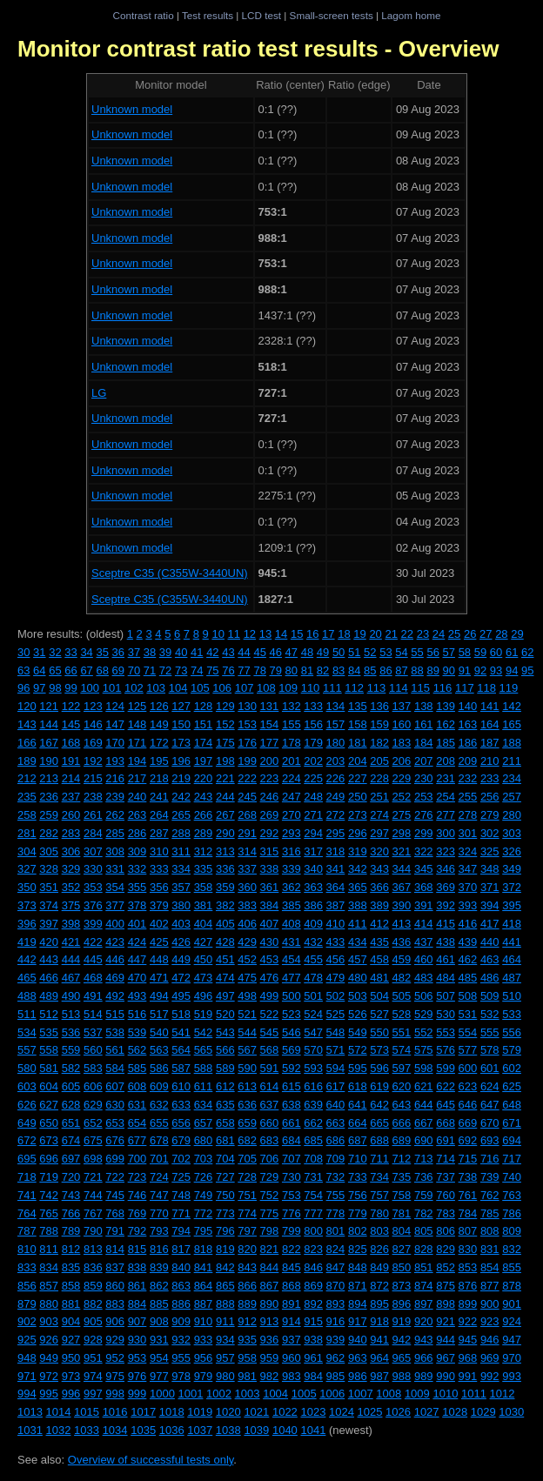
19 (359, 633)
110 (310, 687)
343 (379, 868)
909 (181, 1321)
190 (48, 760)
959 (269, 1357)
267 (225, 814)
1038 (228, 1430)
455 (313, 959)
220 (203, 778)
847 (335, 1267)
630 (114, 1104)
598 (423, 1068)
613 (247, 1086)
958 (247, 1357)
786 (511, 1213)
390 (402, 905)
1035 (143, 1430)
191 (71, 760)
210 (489, 760)
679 (181, 1140)
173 (181, 742)
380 (181, 905)
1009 (417, 1393)
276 (423, 814)
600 (468, 1068)
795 (203, 1230)
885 (159, 1303)
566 (225, 1049)
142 (511, 706)
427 (203, 941)
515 (114, 1014)
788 (48, 1230)
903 (48, 1321)
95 (527, 670)
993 (511, 1376)
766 (71, 1213)
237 (71, 796)
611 (203, 1086)
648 (511, 1104)
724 (159, 1176)
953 (137, 1357)
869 (313, 1285)
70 (134, 670)
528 (402, 1014)
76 (228, 670)
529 (423, 1014)
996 (71, 1393)
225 (313, 778)
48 (307, 652)
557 (27, 1049)
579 (511, 1049)
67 (86, 670)
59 (480, 652)
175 (225, 742)
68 (102, 670)
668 (445, 1122)
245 (247, 796)
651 (71, 1122)
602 (511, 1068)
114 (398, 687)
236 (48, 796)
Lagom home (410, 15)
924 (511, 1321)
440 (489, 941)
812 (71, 1249)
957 (225, 1357)
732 (335, 1176)
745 (114, 1195)
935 (247, 1339)
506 (423, 995)
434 (357, 941)
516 (137, 1014)
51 (354, 652)
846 (313, 1267)
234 (511, 778)
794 (181, 1230)
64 (39, 670)
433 (335, 941)
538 (114, 1032)
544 (247, 1032)
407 (269, 923)
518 (181, 1014)
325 (489, 851)
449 (181, 959)
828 (423, 1249)
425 (159, 941)
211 (511, 760)
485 (468, 977)
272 (335, 814)
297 (379, 833)
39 (165, 652)
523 (291, 1014)
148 (137, 724)
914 (291, 1321)
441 (511, 941)
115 (420, 687)
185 (445, 742)
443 (48, 959)
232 (468, 778)
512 (48, 1014)
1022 (285, 1411)
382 (225, 905)
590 (247, 1068)
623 (468, 1086)
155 (291, 724)
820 (247, 1249)
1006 (332, 1393)
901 (511, 1303)
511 (27, 1014)
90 (449, 670)
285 (114, 833)
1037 (199, 1430)
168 (71, 742)
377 (114, 905)
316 (291, 851)
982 (269, 1376)
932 (181, 1339)
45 (259, 652)
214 (71, 778)
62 (527, 652)
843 (247, 1267)
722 (114, 1176)
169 (93, 742)
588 (203, 1068)
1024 (341, 1411)
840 (181, 1267)
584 (114, 1068)
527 (379, 1014)
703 (203, 1158)
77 (244, 670)
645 (445, 1104)
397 (48, 923)
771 (181, 1213)
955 (181, 1357)
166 (27, 742)
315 (269, 851)
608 (137, 1086)
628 (71, 1104)
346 (445, 868)
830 (468, 1249)
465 (27, 977)
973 (71, 1376)
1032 (58, 1430)
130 (247, 706)
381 (203, 905)
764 (27, 1213)
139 (445, 706)
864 (203, 1285)
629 (93, 1104)
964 (379, 1357)
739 (489, 1176)
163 (468, 724)
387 (335, 905)
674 (71, 1140)
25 (454, 633)
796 (225, 1230)
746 (137, 1195)
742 (48, 1195)
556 (511, 1032)
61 (512, 652)
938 (313, 1339)
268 (247, 814)
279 (489, 814)
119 (509, 687)
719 (48, 1176)
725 (181, 1176)
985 (335, 1376)
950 (71, 1357)
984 (313, 1376)
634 (203, 1104)
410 (335, 923)
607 (114, 1086)
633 (181, 1104)
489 (48, 995)
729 (269, 1176)
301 (468, 833)
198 (225, 760)
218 (159, 778)
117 (464, 687)
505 (402, 995)
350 (27, 887)
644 (423, 1104)
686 (335, 1140)
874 (423, 1285)
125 (137, 706)
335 (203, 868)
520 (225, 1014)
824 (335, 1249)
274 (379, 814)
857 (48, 1285)
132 (291, 706)
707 (291, 1158)
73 (181, 670)
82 (323, 670)
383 (247, 905)
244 (225, 796)
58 (465, 652)
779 (357, 1213)
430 (269, 941)
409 (313, 923)
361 (269, 887)
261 (93, 814)
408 (291, 923)
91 (465, 670)
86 (385, 670)
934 (225, 1339)
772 (203, 1213)
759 (423, 1195)
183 (402, 742)
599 (445, 1068)
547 (313, 1032)
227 (357, 778)
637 (269, 1104)
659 (247, 1122)
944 (445, 1339)
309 (137, 851)
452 (247, 959)
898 (445, 1303)
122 (71, 706)
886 (181, 1303)
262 (114, 814)
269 (269, 814)
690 (423, 1140)
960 (291, 1357)
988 (402, 1376)
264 (159, 814)
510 (511, 995)
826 (379, 1249)
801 (335, 1230)
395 (511, 905)
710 (357, 1158)
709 (335, 1158)
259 (48, 814)
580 (27, 1068)
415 (445, 923)
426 (181, 941)
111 (332, 687)
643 (402, 1104)
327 (27, 868)
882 (93, 1303)
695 (27, 1158)
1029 (483, 1411)
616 (313, 1086)
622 (445, 1086)
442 (27, 959)
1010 (445, 1393)
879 (27, 1303)
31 (39, 652)
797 (247, 1230)
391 (423, 905)
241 (159, 796)
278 (468, 814)
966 (423, 1357)
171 (137, 742)
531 (468, 1014)
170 (114, 742)
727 (225, 1176)
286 (137, 833)
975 (114, 1376)
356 (159, 887)
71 (150, 670)
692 (468, 1140)
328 (48, 868)
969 (489, 1357)
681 (225, 1140)
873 (402, 1285)
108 (266, 687)
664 (357, 1122)
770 (159, 1213)
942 (402, 1339)
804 (402, 1230)
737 (445, 1176)
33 (70, 652)
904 (71, 1321)
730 (291, 1176)
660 (269, 1122)
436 (402, 941)
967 (445, 1357)
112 (354, 687)
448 (159, 959)
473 (203, 977)
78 (259, 670)
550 (379, 1032)
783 (445, 1213)
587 (181, 1068)
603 (27, 1086)
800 (313, 1230)
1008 (388, 1393)
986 (357, 1376)
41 (197, 652)
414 (423, 923)
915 (313, 1321)
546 (291, 1032)
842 (225, 1267)
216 (114, 778)
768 (114, 1213)
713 (423, 1158)
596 (379, 1068)
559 (71, 1049)
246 (269, 796)
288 (181, 833)
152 (225, 724)
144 (48, 724)
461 (445, 959)
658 (225, 1122)
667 (423, 1122)
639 (313, 1104)
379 (159, 905)
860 (114, 1285)
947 (511, 1339)
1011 (473, 1393)
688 (379, 1140)
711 (379, 1158)
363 (313, 887)
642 (379, 1104)
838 (137, 1267)
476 (269, 977)
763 (511, 1195)
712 (402, 1158)
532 (489, 1014)
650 (48, 1122)
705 (247, 1158)
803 (379, 1230)
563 (159, 1049)
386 (313, 905)
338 (269, 868)
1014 (58, 1411)
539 (137, 1032)
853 (468, 1267)
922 (468, 1321)
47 (291, 652)
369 (445, 887)
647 (489, 1104)
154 (269, 724)
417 (489, 923)
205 (379, 760)
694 (511, 1140)
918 (379, 1321)
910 (203, 1321)
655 (159, 1122)
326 (511, 851)
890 (269, 1303)
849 (379, 1267)
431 (291, 941)
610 (181, 1086)
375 (71, 905)
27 (485, 633)
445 (93, 959)
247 (291, 796)
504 (379, 995)
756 (357, 1195)
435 (379, 941)
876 (468, 1285)
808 (489, 1230)
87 (401, 670)
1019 (199, 1411)
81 (307, 670)
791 (114, 1230)
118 (486, 687)
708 (313, 1158)
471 (159, 977)
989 (423, 1376)
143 (27, 724)
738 (468, 1176)
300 (445, 833)
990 (445, 1376)
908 (159, 1321)
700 (137, 1158)
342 (357, 868)
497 (225, 995)
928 (93, 1339)
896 (402, 1303)
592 (291, 1068)
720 (71, 1176)
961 (313, 1357)
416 (468, 923)
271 (313, 814)
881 (71, 1303)
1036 (171, 1430)
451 (225, 959)
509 (489, 995)
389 (379, 905)
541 (181, 1032)
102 (134, 687)
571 (335, 1049)
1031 (30, 1430)
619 (379, 1086)
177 (269, 742)
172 (159, 742)
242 (181, 796)
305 (48, 851)
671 (511, 1122)
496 (203, 995)
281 (27, 833)
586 (159, 1068)
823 (313, 1249)
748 (181, 1195)
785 (489, 1213)
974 (93, 1376)
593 (313, 1068)
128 (203, 706)
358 (203, 887)
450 (203, 959)
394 (489, 905)
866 (247, 1285)
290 (225, 833)
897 (423, 1303)
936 (269, 1339)
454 (291, 959)
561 (114, 1049)
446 (114, 959)
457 (357, 959)
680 (203, 1140)
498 (247, 995)
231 (445, 778)
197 (203, 760)
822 (291, 1249)
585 (137, 1068)
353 (93, 887)
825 (357, 1249)
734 (379, 1176)
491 (93, 995)
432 (313, 941)
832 (511, 1249)
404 (203, 923)
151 (203, 724)
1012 (502, 1393)
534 (27, 1032)
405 (225, 923)
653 (114, 1122)
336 (225, 868)
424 (137, 941)
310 (159, 851)
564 (181, 1049)
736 (423, 1176)
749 (203, 1195)
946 (489, 1339)
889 (247, 1303)
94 (512, 670)
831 (489, 1249)
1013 (30, 1411)
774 (247, 1213)
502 (335, 995)
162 (445, 724)
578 (489, 1049)
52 (370, 652)
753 (291, 1195)
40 (181, 652)
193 (114, 760)
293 (291, 833)
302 (489, 833)
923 (489, 1321)
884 (137, 1303)
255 (468, 796)
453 (269, 959)
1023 (312, 1411)
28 (501, 633)
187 (489, 742)
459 (402, 959)
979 (203, 1376)
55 (417, 652)
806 (445, 1230)
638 (291, 1104)
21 (391, 633)
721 (93, 1176)
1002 (218, 1393)
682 (247, 1140)
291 (247, 833)
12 (250, 633)
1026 (398, 1411)
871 (357, 1285)
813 (93, 1249)
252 (402, 796)
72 (165, 670)
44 (244, 652)
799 (291, 1230)
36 (118, 652)
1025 (370, 1411)
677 (137, 1140)
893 (335, 1303)
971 (27, 1376)
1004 (275, 1393)
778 (335, 1213)
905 (93, 1321)
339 (291, 868)
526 (357, 1014)
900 (489, 1303)
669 (468, 1122)
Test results (207, 15)
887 (203, 1303)
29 (517, 633)
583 (93, 1068)
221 (225, 778)
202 (313, 760)
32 (55, 652)
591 (269, 1068)
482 (402, 977)
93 (496, 670)
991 (468, 1376)
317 (313, 851)
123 (93, 706)
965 (402, 1357)
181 (357, 742)
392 (445, 905)
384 (269, 905)
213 (48, 778)
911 (225, 1321)
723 (137, 1176)
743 (71, 1195)
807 (468, 1230)
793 (159, 1230)
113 (376, 687)
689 (402, 1140)
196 (181, 760)
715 (468, 1158)
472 (181, 977)
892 (313, 1303)
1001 (191, 1393)
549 (357, 1032)
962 (335, 1357)
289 (203, 833)
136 (379, 706)
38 (150, 652)
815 (137, 1249)
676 (114, 1140)
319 (357, 851)
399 (93, 923)
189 (27, 760)
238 (93, 796)
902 (27, 1321)
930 (137, 1339)
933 (203, 1339)
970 (511, 1357)
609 (159, 1086)
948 (27, 1357)
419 (27, 941)
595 (357, 1068)
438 (445, 941)
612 (225, 1086)
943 (423, 1339)
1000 (162, 1393)
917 (357, 1321)
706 (269, 1158)
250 (357, 796)
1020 (228, 1411)
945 (468, 1339)
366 (379, 887)
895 (379, 1303)
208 (445, 760)
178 (291, 742)
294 (313, 833)
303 (511, 833)
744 (93, 1195)
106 (221, 687)
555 (489, 1032)
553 (445, 1032)
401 (137, 923)
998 (114, 1393)
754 (313, 1195)
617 (335, 1086)
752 (269, 1195)
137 (402, 706)
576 (445, 1049)
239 (114, 796)
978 (181, 1376)
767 (93, 1213)
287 (159, 833)
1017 (143, 1411)
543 (225, 1032)
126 (159, 706)
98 (55, 687)
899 (468, 1303)
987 (379, 1376)
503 (357, 995)
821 (269, 1249)
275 (402, 814)
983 (291, 1376)
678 (159, 1140)
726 (203, 1176)
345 (423, 868)
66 (70, 670)
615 (291, 1086)
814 (114, 1249)
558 (48, 1049)
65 (55, 670)
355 (137, 887)
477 (291, 977)
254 (445, 796)
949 (48, 1357)
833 (27, 1267)
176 (247, 742)
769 (137, 1213)
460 (423, 959)
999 (137, 1393)
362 (291, 887)
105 (200, 687)
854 (489, 1267)
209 (468, 760)
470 (137, 977)
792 (137, 1230)
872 (379, 1285)
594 (335, 1068)
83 (338, 670)
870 (335, 1285)
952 (114, 1357)
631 (137, 1104)
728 (247, 1176)
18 (344, 633)
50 (338, 652)
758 (402, 1195)
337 (247, 868)
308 (114, 851)
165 (511, 724)
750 (225, 1195)
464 (511, 959)
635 (225, 1104)
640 (335, 1104)
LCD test (261, 15)
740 (511, 1176)
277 (445, 814)
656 (181, 1122)
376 (93, 905)
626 (27, 1104)
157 (335, 724)
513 (71, 1014)
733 (357, 1176)
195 (159, 760)
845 (291, 1267)
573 (379, 1049)
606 (93, 1086)
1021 (256, 1411)
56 (432, 652)
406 (247, 923)
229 (402, 778)
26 (470, 633)
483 (423, 977)
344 (402, 868)
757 (379, 1195)
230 (423, 778)
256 (489, 796)
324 (468, 851)
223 (269, 778)
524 (313, 1014)
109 (288, 687)
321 (402, 851)
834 (48, 1267)
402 (159, 923)
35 (102, 652)
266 (203, 814)
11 (234, 633)
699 (114, 1158)
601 (489, 1068)
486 (489, 977)
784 (468, 1213)
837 (114, 1267)
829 (445, 1249)
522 (269, 1014)
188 (511, 742)
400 (114, 923)
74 (197, 670)
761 (468, 1195)
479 (335, 977)
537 (93, 1032)
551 (402, 1032)
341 (335, 868)
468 (93, 977)
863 (181, 1285)
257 (511, 796)
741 (27, 1195)
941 (379, 1339)
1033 (86, 1430)
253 (423, 796)
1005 (304, 1393)
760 (445, 1195)
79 (276, 670)
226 (335, 778)
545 (269, 1032)
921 (445, 1321)
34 (86, 652)
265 (181, 814)
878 (511, 1285)
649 (27, 1122)
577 (468, 1049)
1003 (247, 1393)
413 (402, 923)
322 (423, 851)
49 (323, 652)
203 (335, 760)
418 (511, 923)
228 (379, 778)
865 (225, 1285)
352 (71, 887)
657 (203, 1122)
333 (159, 868)
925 (27, 1339)
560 (93, 1049)
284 (93, 833)
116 (442, 687)
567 (247, 1049)
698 (93, 1158)
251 (379, 796)
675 (93, 1140)
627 (48, 1104)
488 (27, 995)
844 (269, 1267)
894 (357, 1303)
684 (291, 1140)
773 (225, 1213)
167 (48, 742)
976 (137, 1376)
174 (203, 742)
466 (48, 977)
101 (112, 687)
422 (93, 941)
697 (71, 1158)
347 (468, 868)
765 (48, 1213)
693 (489, 1140)
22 (407, 633)
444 (71, 959)
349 (511, 868)
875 (445, 1285)
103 (155, 687)
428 (225, 941)
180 (335, 742)
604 (48, 1086)
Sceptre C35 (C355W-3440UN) (169, 573)
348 (489, 868)
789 (71, 1230)
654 (137, 1122)
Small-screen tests (331, 15)
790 (93, 1230)
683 (269, 1140)
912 (247, 1321)
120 (27, 706)
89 (432, 670)
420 (48, 941)
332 (137, 868)
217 (137, 778)
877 (489, 1285)
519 (203, 1014)
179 (313, 742)
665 (379, 1122)
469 (114, 977)
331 (114, 868)
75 (212, 670)
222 (247, 778)
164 (489, 724)
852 (445, 1267)
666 (402, 1122)
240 (137, 796)
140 (468, 706)
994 (27, 1393)
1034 (115, 1430)
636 (247, 1104)
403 (181, 923)
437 (423, 941)
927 (71, 1339)
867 (269, 1285)
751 (247, 1195)
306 (71, 851)
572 (357, 1049)
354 (114, 887)
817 (181, 1249)
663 (335, 1122)
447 (137, 959)
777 (313, 1213)
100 (89, 687)
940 (357, 1339)
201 (291, 760)
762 (489, 1195)
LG (98, 392)
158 (357, 724)
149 (159, 724)
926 (48, 1339)
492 (114, 995)
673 (48, 1140)
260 (71, 814)
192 (93, 760)
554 (468, 1032)
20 (375, 633)
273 (357, 814)
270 (291, 814)
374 (48, 905)
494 (159, 995)
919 (402, 1321)
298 (402, 833)
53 (385, 652)
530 (445, 1014)
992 (489, 1376)
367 (402, 887)
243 (203, 796)
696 (48, 1158)
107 (244, 687)
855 (511, 1267)
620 (402, 1086)
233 (489, 778)
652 (93, 1122)
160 (402, 724)
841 (203, 1267)
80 (291, 670)
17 (328, 633)
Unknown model (131, 109)
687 (357, 1140)
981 (247, 1376)
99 (70, 687)
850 (402, 1267)
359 (225, 887)
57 (449, 652)
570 (313, 1049)
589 (225, 1068)
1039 (256, 1430)
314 (247, 851)
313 (225, 851)
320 (379, 851)
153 (247, 724)
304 (27, 851)
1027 (426, 1411)
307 (93, 851)
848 (357, 1267)
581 (48, 1068)
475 (247, 977)
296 (357, 833)
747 (159, 1195)
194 (137, 760)
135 (357, 706)
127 (181, 706)
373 (27, 905)
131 (269, 706)
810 (27, 1249)
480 (357, 977)
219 (181, 778)
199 (247, 760)
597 (402, 1068)
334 (181, 868)
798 (269, 1230)
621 (423, 1086)
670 (489, 1122)
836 (93, 1267)
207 (423, 760)
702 (181, 1158)
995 (48, 1393)
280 (511, 814)
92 (480, 670)
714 (445, 1158)
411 (357, 923)
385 (291, 905)
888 (225, 1303)
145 (71, 724)
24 (438, 633)
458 (379, 959)
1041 (312, 1430)
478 (313, 977)
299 (423, 833)
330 (93, 868)
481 (379, 977)
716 (489, 1158)
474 (225, 977)
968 (468, 1357)
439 (468, 941)
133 (313, 706)
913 (269, 1321)
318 (335, 851)
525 (335, 1014)
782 (423, 1213)
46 (276, 652)
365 (357, 887)
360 (247, 887)
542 (203, 1032)
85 (370, 670)
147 (114, 724)
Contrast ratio (142, 15)
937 (291, 1339)
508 (468, 995)
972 (48, 1376)
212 (27, 778)
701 (159, 1158)
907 (137, 1321)
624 (489, 1086)
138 (423, 706)
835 (71, 1267)
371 (489, 887)
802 (357, 1230)
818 (203, 1249)
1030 (511, 1411)
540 (159, 1032)
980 (225, 1376)
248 (313, 796)
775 (269, 1213)
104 (178, 687)
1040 (285, 1430)
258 (27, 814)
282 (48, 833)
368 (423, 887)
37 (134, 652)
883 (114, 1303)
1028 (454, 1411)
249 (335, 796)
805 (423, 1230)
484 (445, 977)
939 (335, 1339)
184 (423, 742)
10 (217, 633)
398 (71, 923)
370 (468, 887)
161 (423, 724)
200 (269, 760)
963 (357, 1357)
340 (313, 868)
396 (27, 923)
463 (489, 959)
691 (445, 1140)
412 (379, 923)
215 (93, 778)
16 (312, 633)
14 (281, 633)
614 (269, 1086)
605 (71, 1086)
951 (93, 1357)
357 (181, 887)
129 (225, 706)
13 (265, 633)
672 (27, 1140)
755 (335, 1195)
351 (48, 887)
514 (93, 1014)
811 (48, 1249)
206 (402, 760)
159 (379, 724)
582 (71, 1068)
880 (48, 1303)
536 (71, 1032)
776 (291, 1213)
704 (225, 1158)
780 (379, 1213)
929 (114, 1339)
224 (291, 778)
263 (137, 814)
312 (203, 851)
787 (27, 1230)
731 (313, 1176)
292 (269, 833)
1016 (115, 1411)
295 (335, 833)
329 (71, 868)
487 (511, 977)
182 (379, 742)
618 (357, 1086)
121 (48, 706)
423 (114, 941)
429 (247, 941)
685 (313, 1140)
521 (247, 1014)
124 (114, 706)
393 (468, 905)
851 (423, 1267)
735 (402, 1176)
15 (297, 633)
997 (93, 1393)
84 (354, 670)
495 (181, 995)
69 (118, 670)
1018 (171, 1411)
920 (423, 1321)
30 (23, 652)
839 (159, 1267)
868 (291, 1285)
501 (313, 995)
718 (27, 1176)
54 (401, 652)
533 (511, 1014)
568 (269, 1049)
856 (27, 1285)
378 (137, 905)
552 (423, 1032)
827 (402, 1249)
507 (445, 995)
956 (203, 1357)
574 (402, 1049)
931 (159, 1339)
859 (93, 1285)
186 (468, 742)
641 (357, 1104)
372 (511, 887)
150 (181, 724)
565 (203, 1049)
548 (335, 1032)
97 (39, 687)
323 (445, 851)
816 (159, 1249)
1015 (86, 1411)
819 (225, 1249)
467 (71, 977)
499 (269, 995)
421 (71, 941)
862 (159, 1285)
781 (402, 1213)
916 (335, 1321)
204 (357, 760)
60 (496, 652)
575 (423, 1049)
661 (291, 1122)
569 (291, 1049)
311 (181, 851)
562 (137, 1049)
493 (137, 995)
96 (23, 687)
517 (159, 1014)
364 (335, 887)
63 (23, 670)
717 (511, 1158)
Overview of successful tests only (151, 1459)
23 (423, 633)
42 (212, 652)
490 (71, 995)
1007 (360, 1393)
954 (159, 1357)
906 (114, 1321)
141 (489, 706)
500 (291, 995)
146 (93, 724)
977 (159, 1376)
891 (291, 1303)
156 (313, 724)
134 (335, 706)
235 (27, 796)
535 (48, 1032)
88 (417, 670)
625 (511, 1086)
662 (313, 1122)
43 (228, 652)
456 (335, 959)
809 (511, 1230)
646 (468, 1104)
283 (71, 833)
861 (137, 1285)
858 (71, 1285)
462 (468, 959)
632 (159, 1104)
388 (357, 905)
